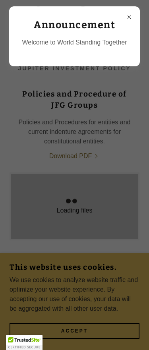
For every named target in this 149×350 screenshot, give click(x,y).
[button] (24, 342)
